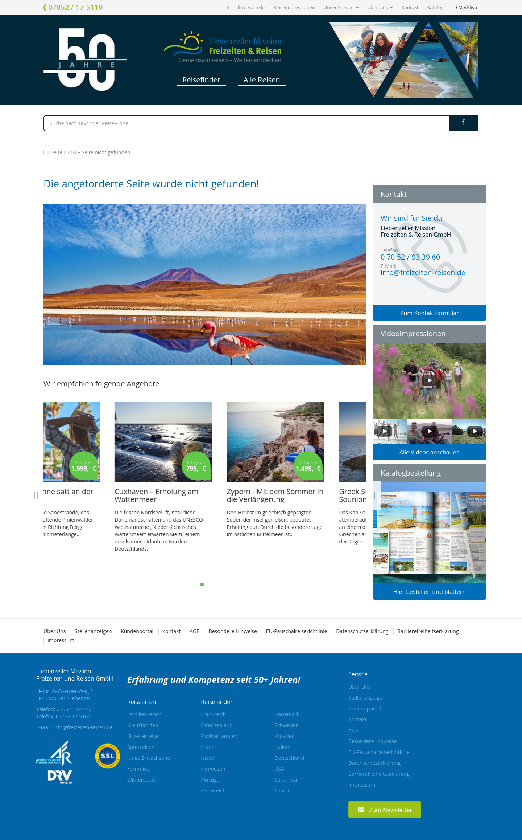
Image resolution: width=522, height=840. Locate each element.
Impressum (60, 640)
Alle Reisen (262, 80)
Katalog (435, 7)
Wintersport (141, 779)
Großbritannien (219, 736)
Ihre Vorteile (251, 7)
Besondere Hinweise (233, 631)
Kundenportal (137, 631)
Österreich (213, 790)
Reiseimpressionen (294, 7)
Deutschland (289, 757)
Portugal (211, 779)
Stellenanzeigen (93, 631)
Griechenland (217, 725)
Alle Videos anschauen (429, 452)
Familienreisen (144, 714)
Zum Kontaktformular (429, 313)
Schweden (287, 725)
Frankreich (213, 714)
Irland (208, 746)
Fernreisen (140, 768)
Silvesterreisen (144, 736)
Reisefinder (201, 80)
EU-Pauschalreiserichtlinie (296, 631)
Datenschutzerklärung (362, 631)
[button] (384, 809)
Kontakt (409, 7)
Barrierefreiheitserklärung (428, 631)
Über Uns (380, 7)
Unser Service (341, 7)
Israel (207, 757)
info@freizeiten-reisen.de (83, 727)
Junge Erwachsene (148, 757)
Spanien (284, 790)
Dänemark (287, 714)
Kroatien (285, 736)
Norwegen (213, 768)
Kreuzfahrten (142, 725)
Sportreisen (141, 746)
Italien (282, 746)
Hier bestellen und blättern (429, 592)
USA (280, 768)
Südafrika (286, 779)
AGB (195, 631)
